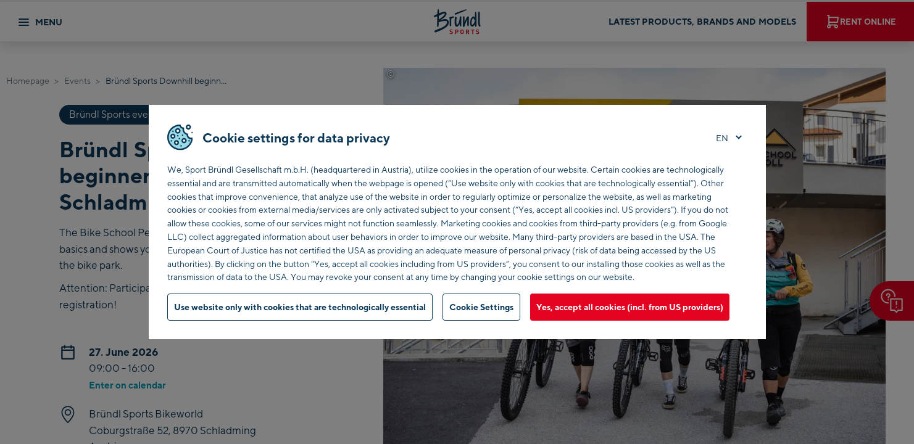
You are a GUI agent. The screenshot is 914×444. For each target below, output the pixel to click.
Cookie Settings (481, 307)
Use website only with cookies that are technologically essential (300, 307)
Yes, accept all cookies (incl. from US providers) (629, 307)
